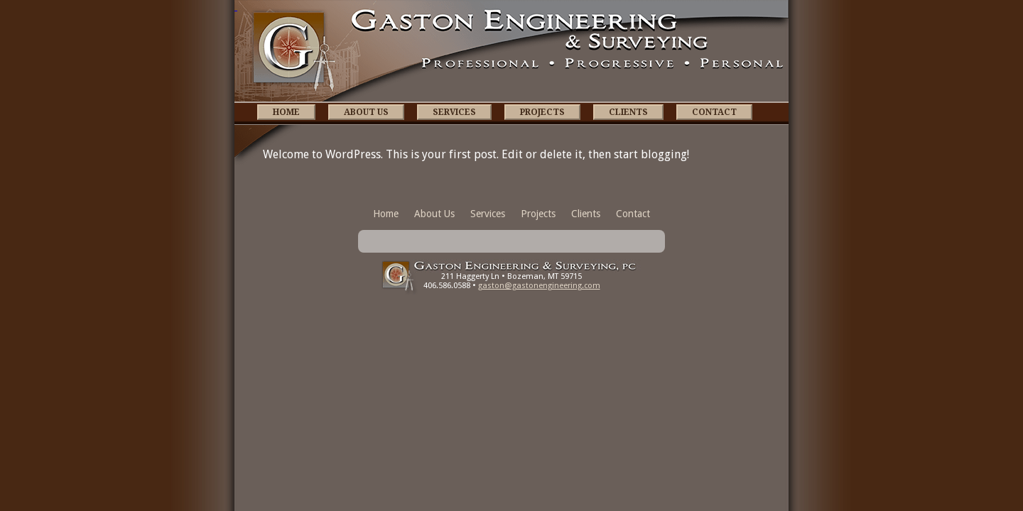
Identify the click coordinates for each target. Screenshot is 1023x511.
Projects (542, 112)
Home (286, 112)
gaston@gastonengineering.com (539, 285)
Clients (628, 112)
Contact (714, 112)
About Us (366, 112)
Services (454, 112)
